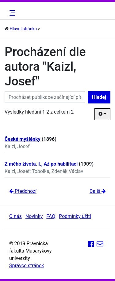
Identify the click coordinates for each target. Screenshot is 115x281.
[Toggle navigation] (11, 13)
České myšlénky (22, 139)
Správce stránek (26, 265)
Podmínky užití (75, 216)
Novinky (34, 216)
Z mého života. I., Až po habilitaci (41, 164)
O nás (15, 216)
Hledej (99, 97)
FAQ (50, 216)
